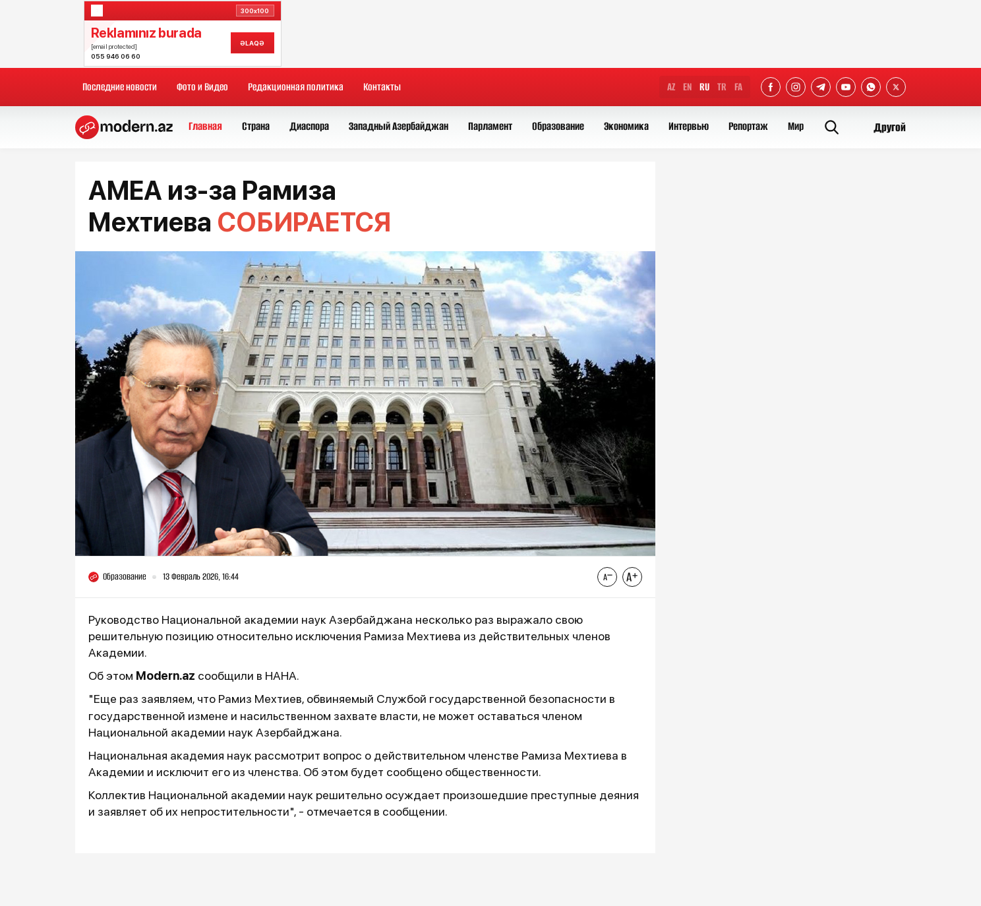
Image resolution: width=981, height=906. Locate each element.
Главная (205, 126)
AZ (671, 87)
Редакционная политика (295, 87)
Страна (256, 126)
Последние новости (119, 87)
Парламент (490, 126)
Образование (558, 126)
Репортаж (748, 126)
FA (738, 87)
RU (704, 87)
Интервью (689, 126)
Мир (796, 126)
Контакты (382, 87)
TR (722, 87)
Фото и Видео (202, 87)
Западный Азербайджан (398, 126)
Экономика (626, 126)
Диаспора (309, 126)
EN (687, 87)
